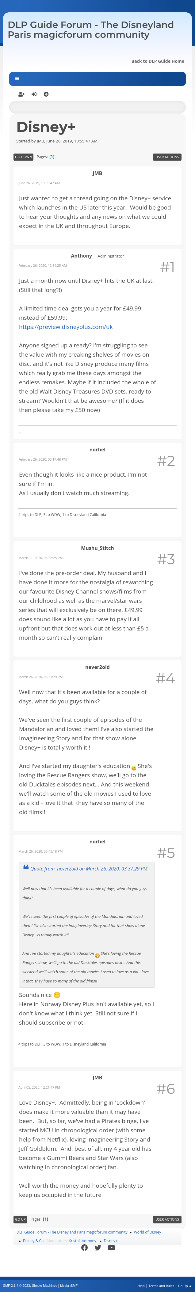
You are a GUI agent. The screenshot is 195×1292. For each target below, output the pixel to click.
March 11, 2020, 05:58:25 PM (40, 557)
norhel (98, 449)
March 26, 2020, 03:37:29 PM (40, 676)
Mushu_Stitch (97, 548)
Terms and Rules (161, 1285)
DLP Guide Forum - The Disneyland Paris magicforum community (91, 29)
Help (140, 1285)
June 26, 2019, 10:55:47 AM (39, 183)
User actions (167, 156)
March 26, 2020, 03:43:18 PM (40, 851)
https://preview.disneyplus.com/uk (66, 327)
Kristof (74, 1240)
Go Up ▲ (185, 1285)
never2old (97, 667)
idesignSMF (69, 1285)
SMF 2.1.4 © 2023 (16, 1285)
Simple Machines (44, 1285)
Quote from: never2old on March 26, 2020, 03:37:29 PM (88, 868)
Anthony (81, 255)
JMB (97, 173)
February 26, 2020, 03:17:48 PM (42, 459)
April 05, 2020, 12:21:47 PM (39, 1087)
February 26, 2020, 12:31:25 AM (42, 265)
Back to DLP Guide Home (158, 61)
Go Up (20, 1219)
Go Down (23, 156)
